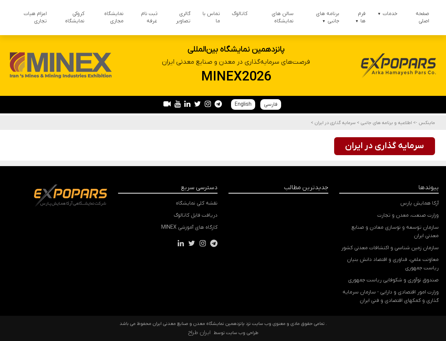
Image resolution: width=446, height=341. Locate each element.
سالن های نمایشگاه (283, 17)
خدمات (387, 13)
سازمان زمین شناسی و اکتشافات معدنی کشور (390, 247)
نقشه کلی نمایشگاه (197, 203)
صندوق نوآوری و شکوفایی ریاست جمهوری (393, 280)
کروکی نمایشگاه (74, 17)
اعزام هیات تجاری (35, 17)
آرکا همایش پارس (419, 203)
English (243, 104)
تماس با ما (211, 17)
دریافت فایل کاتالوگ (196, 215)
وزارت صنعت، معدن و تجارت (408, 215)
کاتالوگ (239, 13)
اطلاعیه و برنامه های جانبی (385, 123)
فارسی (270, 104)
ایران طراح (199, 332)
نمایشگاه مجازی (114, 17)
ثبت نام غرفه (149, 17)
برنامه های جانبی (327, 17)
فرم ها (360, 17)
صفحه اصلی (422, 17)
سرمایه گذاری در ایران (334, 123)
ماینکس (427, 123)
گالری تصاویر (183, 17)
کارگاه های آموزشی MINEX (189, 227)
